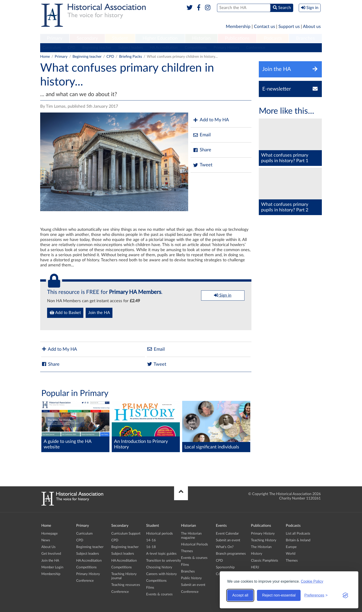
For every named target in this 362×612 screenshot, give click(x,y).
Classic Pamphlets (264, 560)
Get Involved (51, 553)
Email (202, 135)
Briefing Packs (130, 56)
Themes (187, 551)
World (290, 553)
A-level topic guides (161, 553)
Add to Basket (65, 312)
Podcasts (273, 38)
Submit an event (193, 585)
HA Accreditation (164, 47)
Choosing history (159, 567)
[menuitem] (54, 38)
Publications (237, 38)
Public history (191, 578)
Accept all (240, 595)
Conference (255, 47)
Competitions (196, 47)
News (45, 540)
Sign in (222, 295)
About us (312, 26)
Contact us (264, 26)
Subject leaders (130, 47)
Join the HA (99, 313)
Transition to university (163, 560)
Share (202, 150)
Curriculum (51, 47)
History (256, 553)
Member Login (52, 567)
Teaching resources (125, 585)
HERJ (255, 567)
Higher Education (160, 38)
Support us (289, 26)
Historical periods (159, 533)
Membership (238, 26)
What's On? (225, 547)
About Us (48, 547)
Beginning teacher (96, 47)
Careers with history (161, 574)
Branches (305, 38)
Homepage (49, 533)
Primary (54, 38)
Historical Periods (194, 544)
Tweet (202, 165)
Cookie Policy (312, 581)
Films (150, 587)
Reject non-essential (279, 595)
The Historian (261, 547)
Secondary (87, 38)
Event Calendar (227, 533)
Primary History (226, 47)
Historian (201, 38)
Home (45, 56)
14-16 (151, 540)
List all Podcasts (298, 533)
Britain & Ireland (298, 540)
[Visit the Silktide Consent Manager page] (345, 595)
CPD (71, 47)
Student (120, 38)
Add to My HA (211, 120)
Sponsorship (225, 567)
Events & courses (159, 594)
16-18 (151, 547)
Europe (291, 547)
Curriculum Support (125, 533)
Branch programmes (231, 553)
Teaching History (263, 540)
